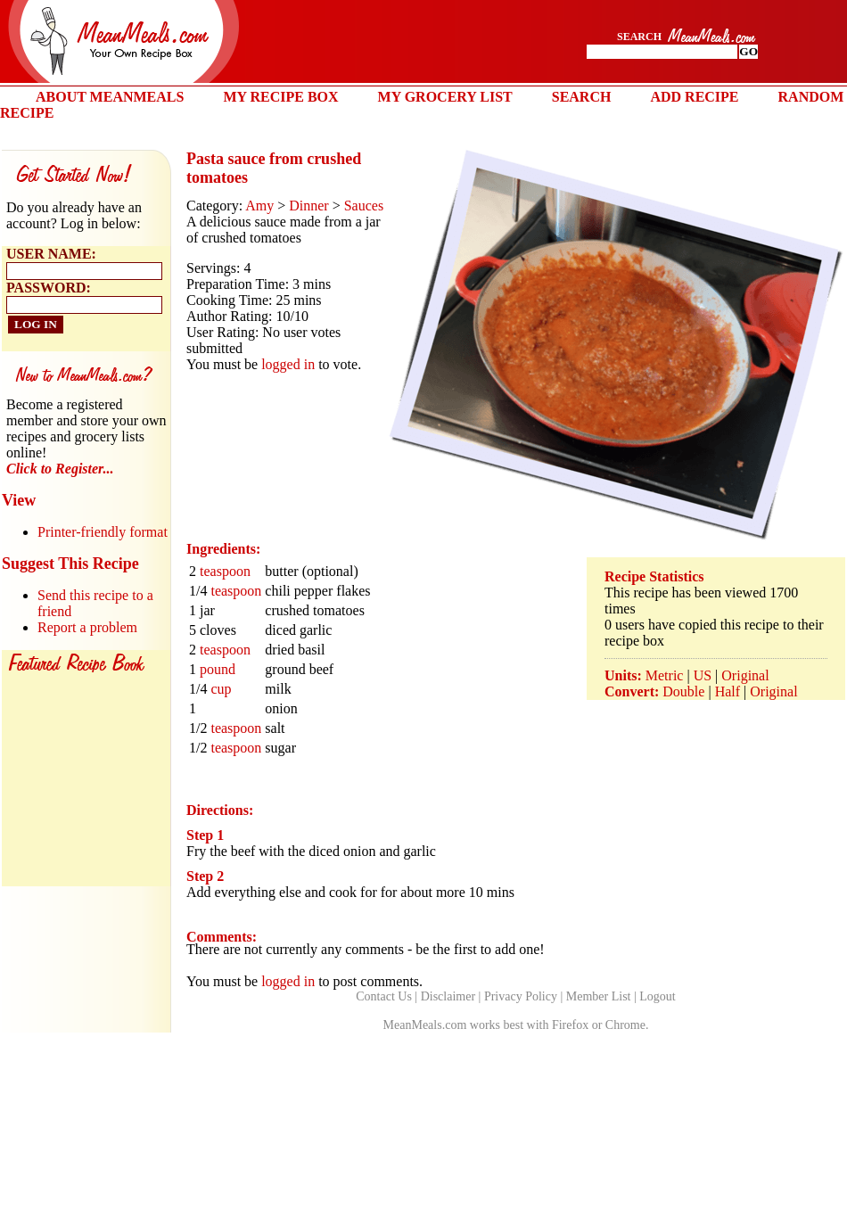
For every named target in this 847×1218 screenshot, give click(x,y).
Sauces (363, 205)
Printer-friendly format (102, 531)
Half (727, 691)
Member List (598, 996)
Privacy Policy (520, 996)
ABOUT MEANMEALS (110, 96)
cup (220, 688)
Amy (259, 205)
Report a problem (87, 627)
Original (745, 675)
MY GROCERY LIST (445, 96)
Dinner (308, 205)
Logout (657, 996)
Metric (665, 675)
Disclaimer (448, 996)
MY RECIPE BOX (280, 96)
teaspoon (225, 571)
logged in (288, 364)
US (702, 675)
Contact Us (384, 996)
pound (217, 669)
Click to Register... (59, 468)
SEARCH (582, 96)
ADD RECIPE (694, 96)
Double (683, 691)
